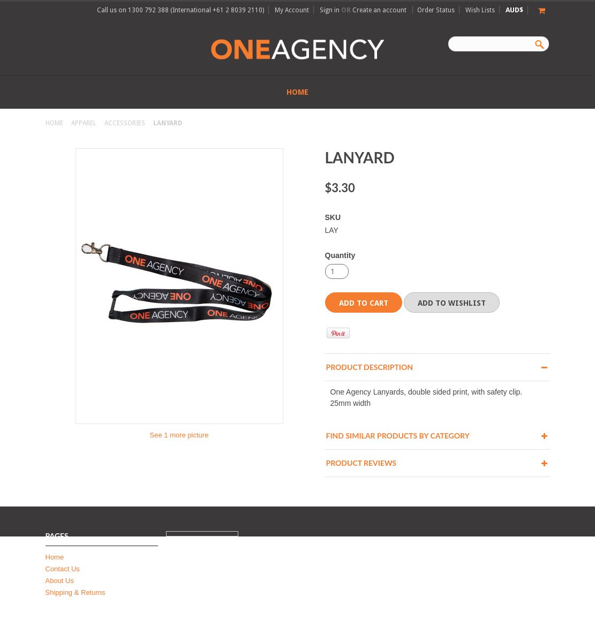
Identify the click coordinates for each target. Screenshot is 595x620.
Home (54, 123)
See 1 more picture (179, 435)
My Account (292, 10)
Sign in (330, 10)
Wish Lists (480, 10)
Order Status (436, 10)
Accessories (124, 123)
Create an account (379, 10)
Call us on (180, 10)
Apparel (83, 123)
